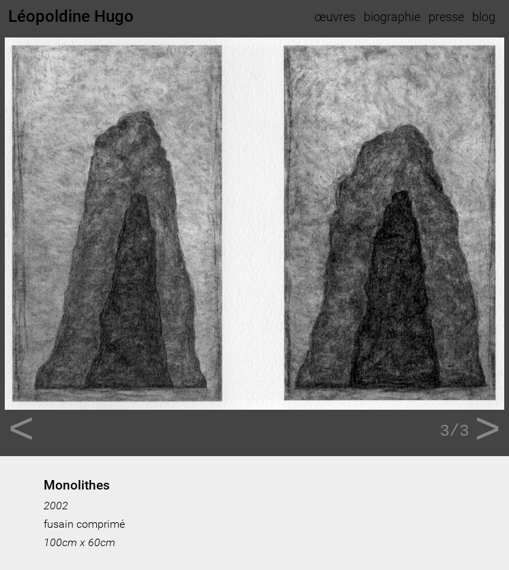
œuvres (335, 17)
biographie (392, 17)
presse (446, 17)
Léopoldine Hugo (71, 16)
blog (483, 17)
